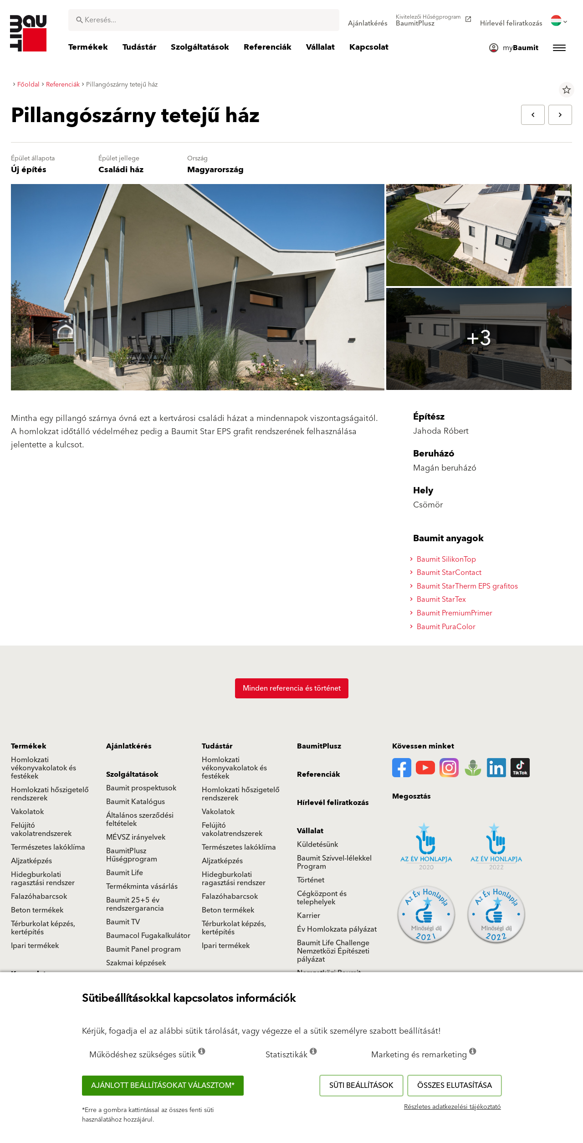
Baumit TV (123, 922)
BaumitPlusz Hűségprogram (131, 855)
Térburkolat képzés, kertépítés (43, 927)
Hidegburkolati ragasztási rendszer (43, 878)
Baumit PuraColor (444, 626)
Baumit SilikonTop (444, 559)
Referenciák (318, 774)
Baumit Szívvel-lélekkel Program (334, 862)
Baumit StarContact (447, 572)
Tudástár (217, 746)
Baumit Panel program (143, 949)
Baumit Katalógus (135, 801)
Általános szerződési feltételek (140, 819)
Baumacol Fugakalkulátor (148, 935)
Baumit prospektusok (141, 788)
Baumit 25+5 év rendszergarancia (135, 904)
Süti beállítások (361, 1085)
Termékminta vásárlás (142, 886)
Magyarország (215, 170)
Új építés (28, 170)
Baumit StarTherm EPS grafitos (465, 586)
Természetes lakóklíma (48, 847)
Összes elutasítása (454, 1085)
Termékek (28, 746)
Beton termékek (37, 910)
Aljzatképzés (31, 861)
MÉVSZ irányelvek (135, 837)
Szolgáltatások (132, 774)
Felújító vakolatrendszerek (41, 829)
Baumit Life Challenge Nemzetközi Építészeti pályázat (333, 951)
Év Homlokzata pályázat (337, 929)
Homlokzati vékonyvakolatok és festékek (43, 768)
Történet (310, 880)
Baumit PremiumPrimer (452, 613)
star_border (566, 89)
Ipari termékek (35, 945)
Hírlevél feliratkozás (333, 802)
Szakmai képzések (136, 963)
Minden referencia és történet (292, 688)
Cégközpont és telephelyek (322, 897)
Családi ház (120, 170)
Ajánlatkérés (129, 746)
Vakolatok (27, 811)
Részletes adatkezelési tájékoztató (452, 1107)
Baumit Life (124, 872)
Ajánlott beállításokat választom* (163, 1085)
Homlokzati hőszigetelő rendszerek (50, 794)
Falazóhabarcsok (39, 896)
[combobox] (203, 20)
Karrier (308, 915)
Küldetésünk (317, 844)
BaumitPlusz (319, 746)
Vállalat (310, 831)
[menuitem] (368, 20)
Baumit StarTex (439, 599)
